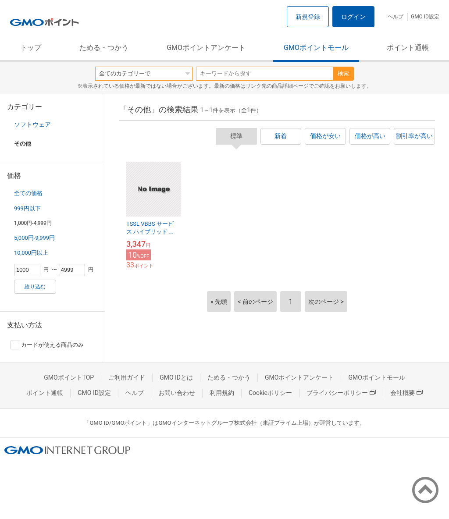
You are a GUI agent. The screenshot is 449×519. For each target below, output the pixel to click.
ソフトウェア (32, 124)
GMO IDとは (176, 377)
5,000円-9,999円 (34, 238)
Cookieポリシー (270, 392)
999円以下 (27, 208)
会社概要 (406, 392)
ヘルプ (395, 17)
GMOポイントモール (316, 47)
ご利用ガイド (126, 377)
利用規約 (222, 392)
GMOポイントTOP (69, 377)
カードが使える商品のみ (47, 345)
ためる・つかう (103, 47)
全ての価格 (28, 193)
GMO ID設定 (425, 17)
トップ (30, 47)
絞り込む (35, 287)
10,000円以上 (31, 252)
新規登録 (308, 16)
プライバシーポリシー (341, 392)
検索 (343, 73)
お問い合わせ (176, 392)
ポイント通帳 (408, 47)
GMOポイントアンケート (206, 47)
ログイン (353, 16)
